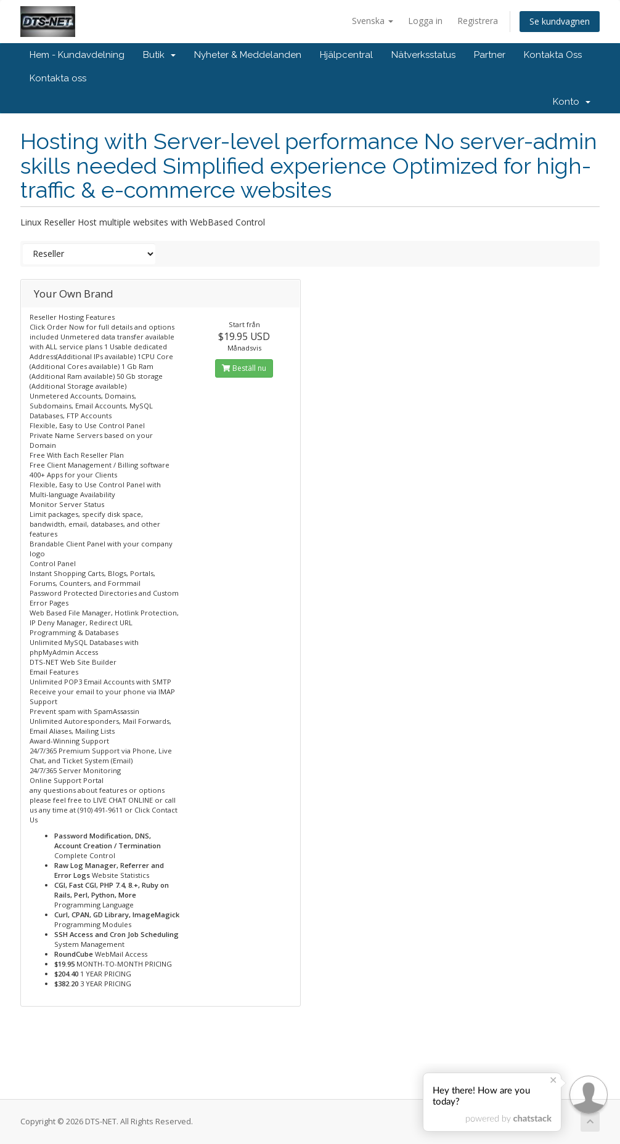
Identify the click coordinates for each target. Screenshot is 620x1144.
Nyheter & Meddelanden (247, 54)
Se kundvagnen (559, 21)
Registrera (477, 20)
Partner (489, 54)
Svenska (372, 20)
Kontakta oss (58, 78)
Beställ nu (244, 368)
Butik (159, 54)
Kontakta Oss (553, 54)
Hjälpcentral (346, 54)
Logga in (425, 20)
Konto (571, 101)
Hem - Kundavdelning (77, 54)
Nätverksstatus (423, 54)
